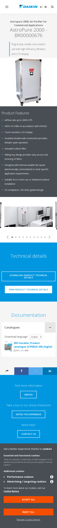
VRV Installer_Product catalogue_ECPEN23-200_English (33, 344)
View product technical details (28, 289)
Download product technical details (28, 276)
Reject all (28, 512)
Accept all (28, 499)
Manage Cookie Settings (28, 519)
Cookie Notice (11, 491)
